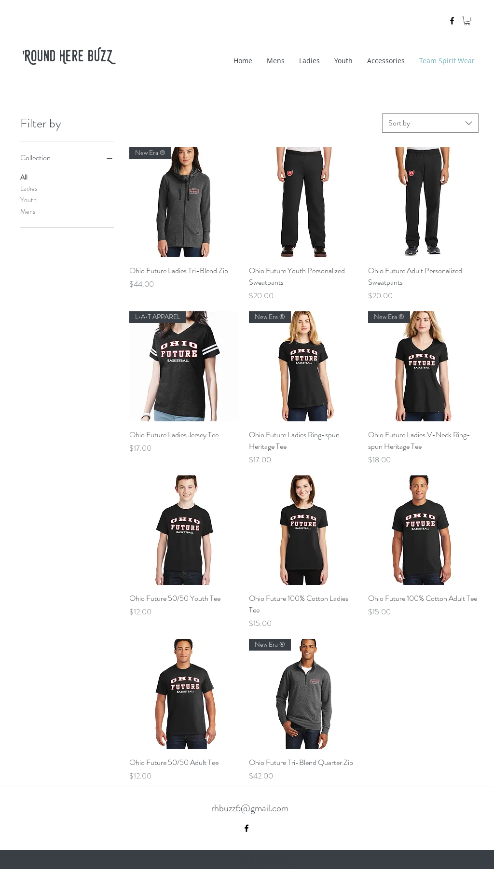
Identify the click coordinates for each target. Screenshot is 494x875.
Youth (28, 199)
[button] (467, 20)
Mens (27, 211)
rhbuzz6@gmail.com (249, 808)
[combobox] (430, 123)
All (23, 177)
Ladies (28, 188)
